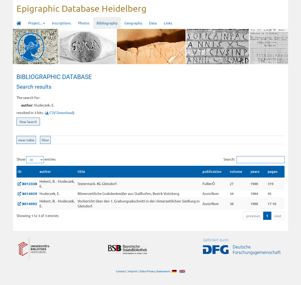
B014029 (29, 193)
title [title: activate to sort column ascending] (81, 171)
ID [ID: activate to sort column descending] (19, 171)
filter (45, 140)
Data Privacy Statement (155, 271)
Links (168, 23)
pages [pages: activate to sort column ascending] (272, 171)
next (277, 216)
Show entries (36, 159)
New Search (28, 121)
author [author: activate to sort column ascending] (45, 171)
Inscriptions (61, 23)
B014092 (29, 203)
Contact (121, 271)
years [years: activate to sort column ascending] (254, 171)
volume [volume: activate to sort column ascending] (236, 171)
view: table (26, 140)
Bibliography (107, 23)
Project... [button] (36, 23)
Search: (254, 159)
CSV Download (59, 112)
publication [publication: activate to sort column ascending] (212, 171)
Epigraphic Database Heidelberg (81, 8)
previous (253, 216)
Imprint (133, 271)
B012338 (29, 183)
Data (153, 23)
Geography (133, 23)
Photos (84, 23)
